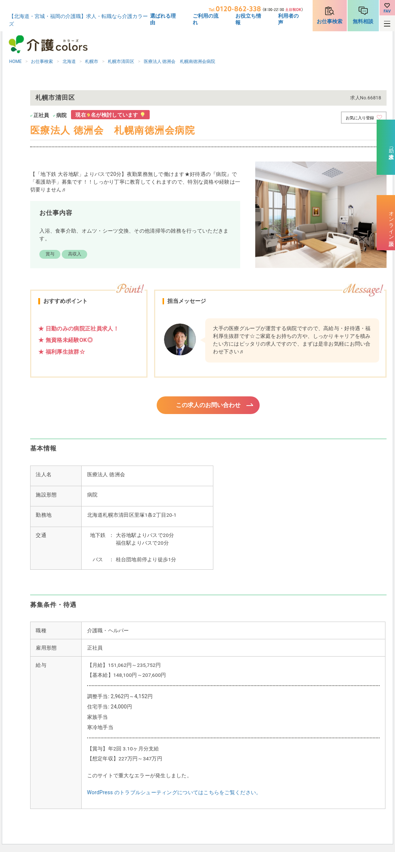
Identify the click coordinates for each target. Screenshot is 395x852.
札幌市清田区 (121, 61)
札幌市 (91, 61)
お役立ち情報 (248, 19)
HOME (15, 61)
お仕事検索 (329, 21)
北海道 (69, 61)
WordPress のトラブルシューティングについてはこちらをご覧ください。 (174, 793)
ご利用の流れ (205, 19)
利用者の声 (288, 19)
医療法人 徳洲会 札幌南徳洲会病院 (180, 61)
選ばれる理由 (163, 19)
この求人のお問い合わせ (208, 405)
